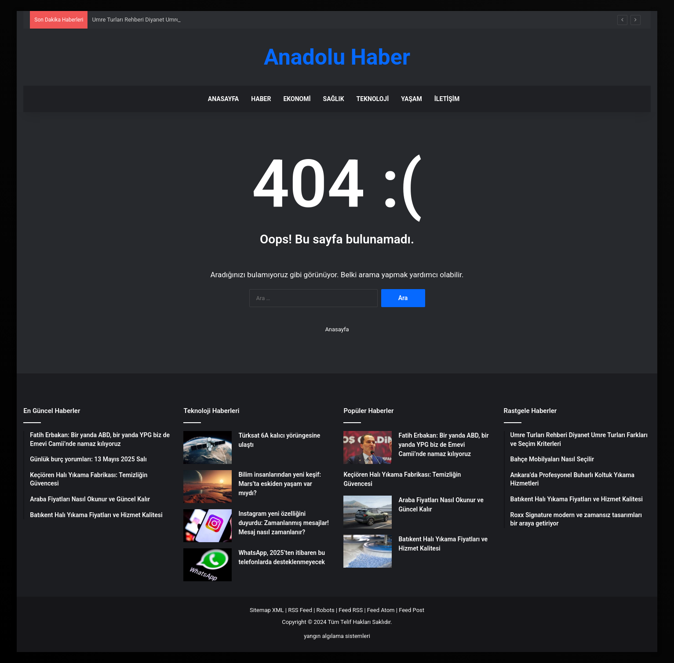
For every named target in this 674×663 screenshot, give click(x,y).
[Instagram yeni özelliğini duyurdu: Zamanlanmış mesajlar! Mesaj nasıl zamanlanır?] (207, 525)
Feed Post (411, 610)
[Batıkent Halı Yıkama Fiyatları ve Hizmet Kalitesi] (367, 551)
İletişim (446, 98)
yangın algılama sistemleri (337, 636)
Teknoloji (373, 98)
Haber (261, 98)
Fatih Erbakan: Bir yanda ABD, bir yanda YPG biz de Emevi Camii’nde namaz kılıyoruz (443, 444)
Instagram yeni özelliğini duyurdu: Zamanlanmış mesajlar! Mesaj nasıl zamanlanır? (283, 523)
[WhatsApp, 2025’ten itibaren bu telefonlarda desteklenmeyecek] (207, 564)
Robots (326, 610)
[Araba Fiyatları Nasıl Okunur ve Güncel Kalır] (367, 512)
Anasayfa (223, 98)
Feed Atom (381, 610)
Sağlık (333, 98)
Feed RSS (351, 610)
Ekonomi (296, 98)
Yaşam (411, 98)
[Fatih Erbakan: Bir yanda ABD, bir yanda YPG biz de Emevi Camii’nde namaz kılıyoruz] (367, 447)
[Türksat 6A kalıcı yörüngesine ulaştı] (207, 447)
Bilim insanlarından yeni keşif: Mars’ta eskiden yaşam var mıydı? (279, 483)
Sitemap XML (267, 610)
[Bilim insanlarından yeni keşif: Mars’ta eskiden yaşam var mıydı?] (207, 486)
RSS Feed (300, 610)
